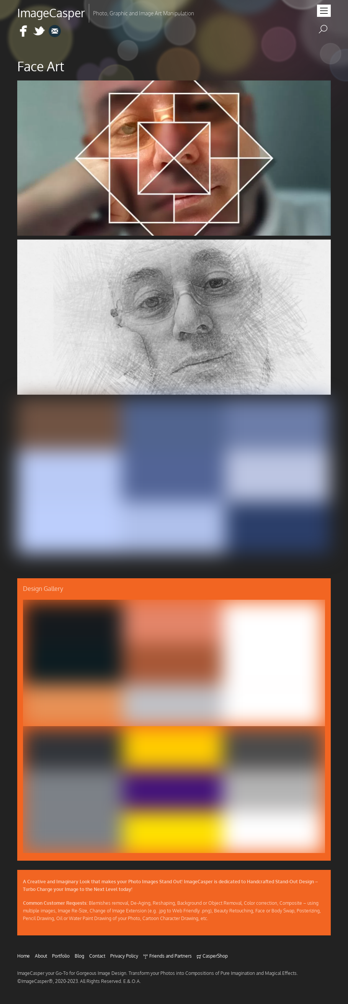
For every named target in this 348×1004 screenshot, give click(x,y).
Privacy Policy (124, 956)
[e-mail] (55, 31)
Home (23, 956)
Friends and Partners (167, 956)
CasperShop (212, 956)
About (41, 956)
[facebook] (23, 31)
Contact (97, 956)
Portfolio (61, 956)
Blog (79, 956)
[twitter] (39, 31)
